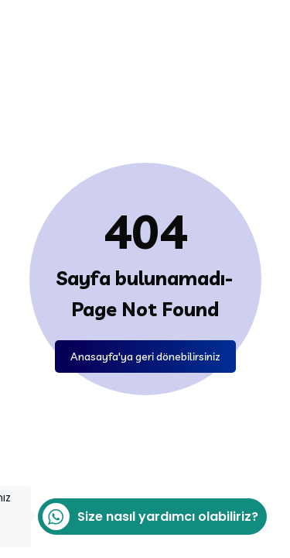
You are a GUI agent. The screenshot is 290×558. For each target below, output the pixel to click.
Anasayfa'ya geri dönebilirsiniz (145, 356)
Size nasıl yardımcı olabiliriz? (148, 516)
